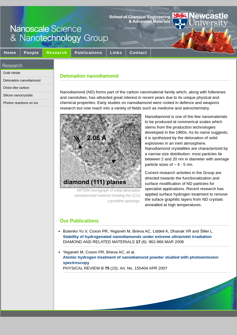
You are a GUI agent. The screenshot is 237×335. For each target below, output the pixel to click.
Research (56, 52)
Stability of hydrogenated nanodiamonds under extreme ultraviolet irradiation (137, 236)
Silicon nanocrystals (18, 95)
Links (116, 52)
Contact (138, 52)
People (31, 52)
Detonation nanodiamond (22, 80)
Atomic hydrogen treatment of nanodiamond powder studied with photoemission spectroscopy (140, 260)
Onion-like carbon (16, 87)
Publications (88, 52)
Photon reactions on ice (20, 103)
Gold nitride (11, 73)
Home (10, 52)
